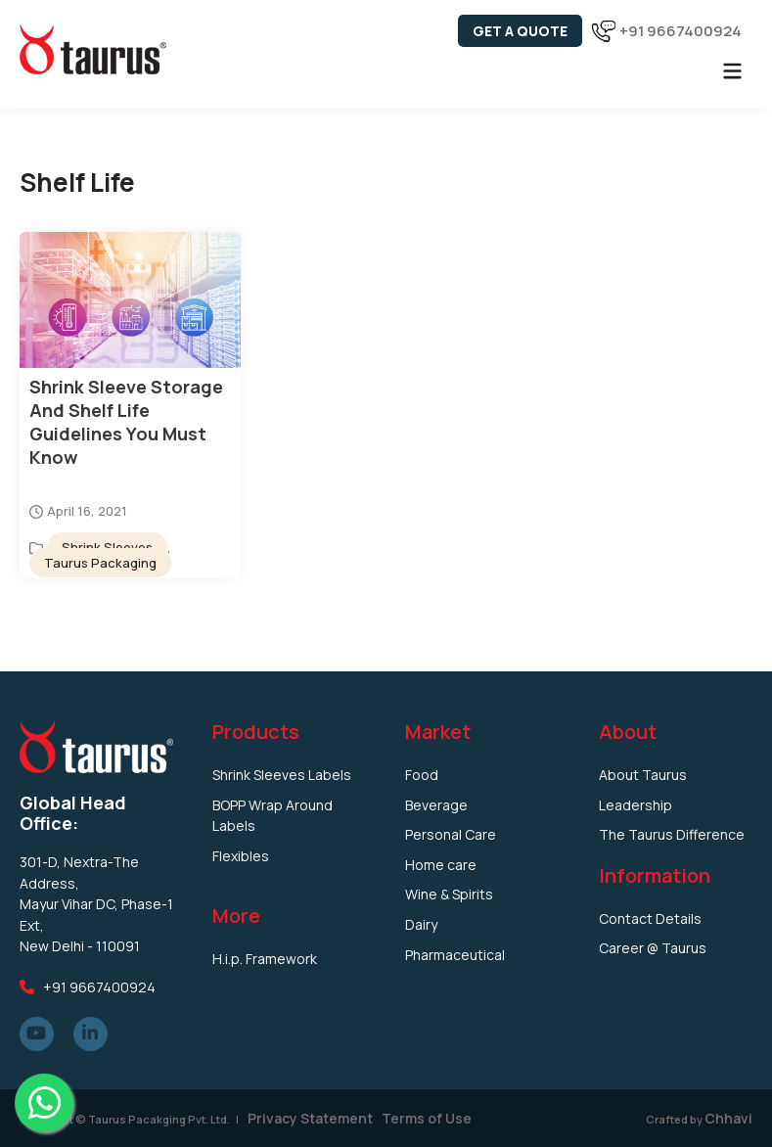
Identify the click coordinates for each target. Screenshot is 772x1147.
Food (421, 774)
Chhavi (728, 1118)
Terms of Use (427, 1118)
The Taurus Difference (672, 834)
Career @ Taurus (652, 948)
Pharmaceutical (455, 954)
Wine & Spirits (449, 894)
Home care (441, 864)
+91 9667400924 (680, 31)
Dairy (421, 924)
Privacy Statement (309, 1118)
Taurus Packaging (100, 563)
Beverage (436, 805)
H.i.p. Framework (264, 958)
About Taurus (643, 774)
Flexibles (240, 856)
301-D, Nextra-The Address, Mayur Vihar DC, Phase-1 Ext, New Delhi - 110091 (96, 903)
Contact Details (650, 918)
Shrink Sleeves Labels (281, 774)
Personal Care (450, 834)
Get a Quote (520, 31)
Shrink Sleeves (107, 547)
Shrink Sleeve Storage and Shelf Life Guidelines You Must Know (126, 422)
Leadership (635, 805)
